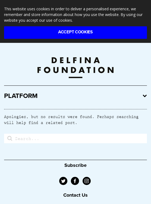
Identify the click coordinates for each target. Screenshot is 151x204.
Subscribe (75, 165)
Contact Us (75, 195)
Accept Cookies (75, 32)
